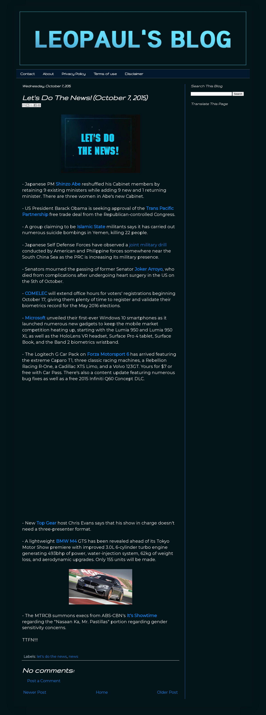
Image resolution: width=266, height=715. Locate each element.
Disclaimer (134, 74)
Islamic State (91, 226)
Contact (27, 74)
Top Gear (46, 523)
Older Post (167, 692)
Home (102, 692)
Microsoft (35, 318)
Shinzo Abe (68, 184)
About (48, 74)
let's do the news (52, 656)
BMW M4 (66, 541)
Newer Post (34, 692)
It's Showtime (142, 615)
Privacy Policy (74, 74)
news (73, 656)
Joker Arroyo (149, 269)
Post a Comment (44, 680)
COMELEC (36, 293)
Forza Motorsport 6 (108, 354)
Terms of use (105, 74)
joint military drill (148, 245)
